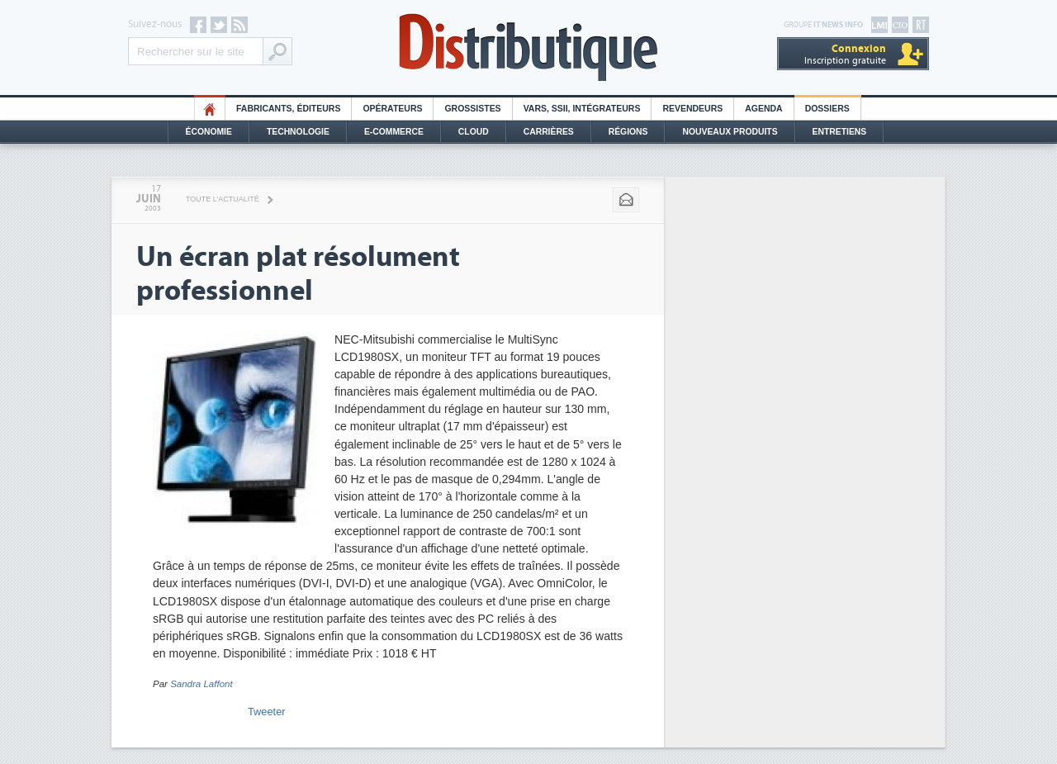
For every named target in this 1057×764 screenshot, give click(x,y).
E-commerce (394, 131)
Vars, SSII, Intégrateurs (582, 108)
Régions (628, 131)
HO (209, 108)
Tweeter (267, 711)
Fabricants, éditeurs (288, 108)
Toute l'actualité (222, 199)
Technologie (298, 131)
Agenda (763, 108)
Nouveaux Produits (729, 131)
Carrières (549, 131)
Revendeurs (692, 108)
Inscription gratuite (845, 54)
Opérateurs (392, 108)
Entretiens (840, 131)
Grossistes (472, 108)
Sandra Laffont (201, 684)
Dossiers (827, 108)
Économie (209, 131)
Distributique (528, 47)
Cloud (473, 131)
